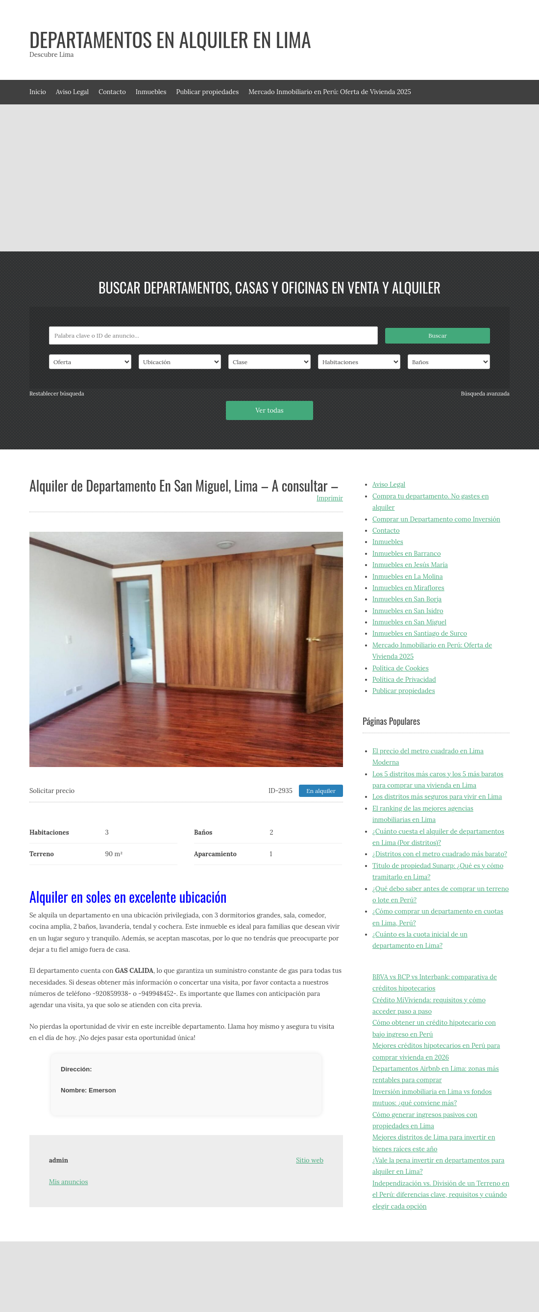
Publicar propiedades (207, 92)
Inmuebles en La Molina (407, 576)
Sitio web (309, 1160)
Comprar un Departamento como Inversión (436, 519)
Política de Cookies (400, 668)
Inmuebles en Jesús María (410, 565)
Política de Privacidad (404, 679)
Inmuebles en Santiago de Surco (419, 633)
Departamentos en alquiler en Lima (170, 39)
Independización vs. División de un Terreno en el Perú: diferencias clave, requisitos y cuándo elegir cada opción (440, 1195)
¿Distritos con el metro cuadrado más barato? (439, 854)
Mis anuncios (68, 1182)
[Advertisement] (269, 178)
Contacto (112, 92)
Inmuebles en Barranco (406, 553)
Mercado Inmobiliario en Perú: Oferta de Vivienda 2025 (329, 92)
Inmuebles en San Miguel (409, 622)
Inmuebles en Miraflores (408, 588)
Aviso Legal (72, 92)
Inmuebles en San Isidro (407, 611)
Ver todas (269, 410)
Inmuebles (151, 92)
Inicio (37, 92)
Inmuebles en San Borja (406, 599)
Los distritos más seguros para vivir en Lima (437, 796)
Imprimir (330, 498)
